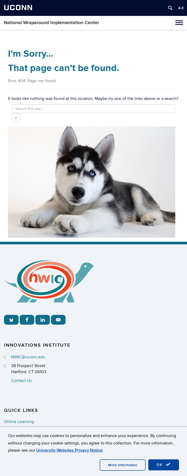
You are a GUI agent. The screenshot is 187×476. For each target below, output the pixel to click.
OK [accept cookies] (163, 464)
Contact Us (21, 380)
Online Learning (19, 421)
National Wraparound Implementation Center (51, 22)
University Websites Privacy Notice (69, 450)
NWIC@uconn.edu (28, 357)
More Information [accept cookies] (122, 465)
